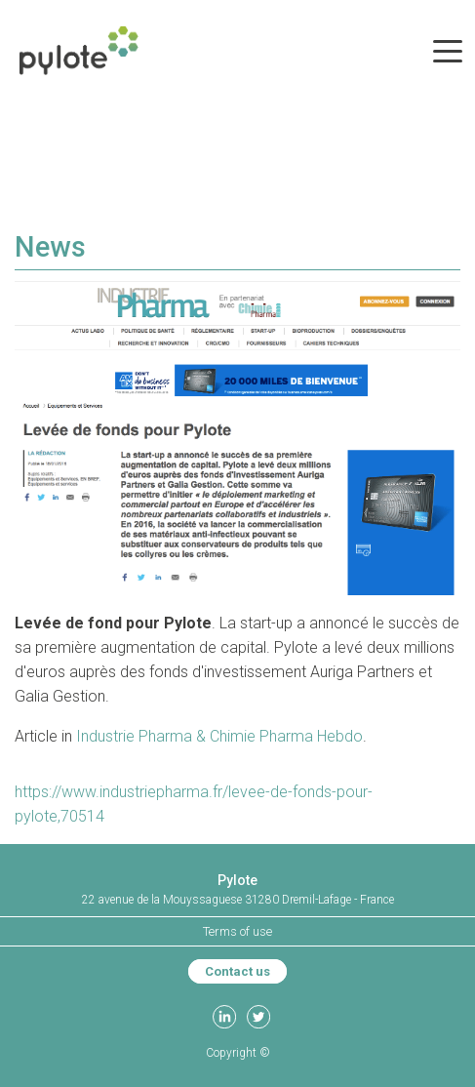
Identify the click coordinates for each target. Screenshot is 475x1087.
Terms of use (237, 931)
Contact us (237, 971)
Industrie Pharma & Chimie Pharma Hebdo (219, 736)
